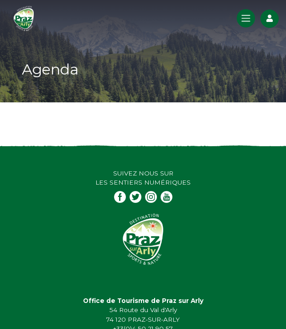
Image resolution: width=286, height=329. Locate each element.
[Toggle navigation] (246, 18)
